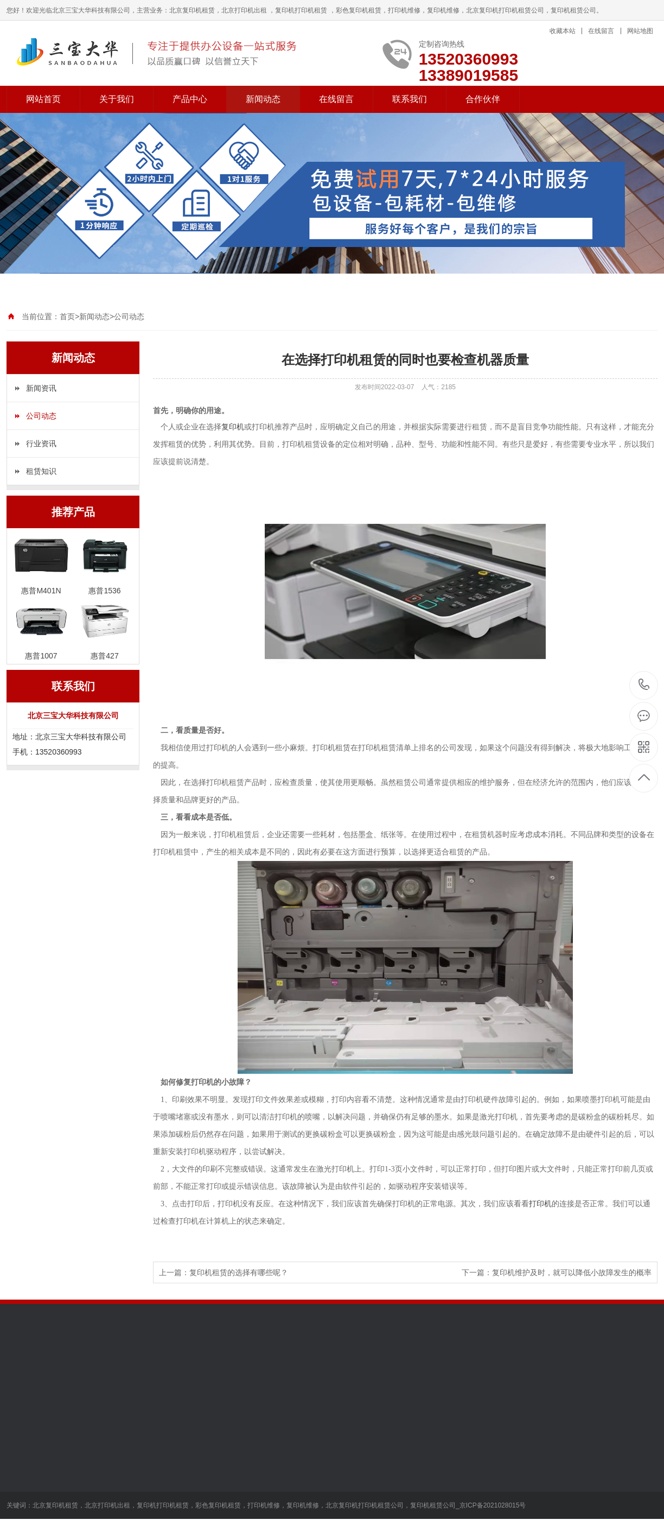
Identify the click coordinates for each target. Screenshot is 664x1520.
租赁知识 (41, 471)
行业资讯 (41, 443)
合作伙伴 (482, 99)
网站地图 (640, 31)
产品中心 (190, 99)
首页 (67, 316)
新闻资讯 (41, 388)
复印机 (232, 427)
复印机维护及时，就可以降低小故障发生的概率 (572, 1272)
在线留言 (601, 31)
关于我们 (116, 99)
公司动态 (129, 316)
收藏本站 (563, 31)
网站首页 (43, 99)
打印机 (540, 1204)
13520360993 (644, 685)
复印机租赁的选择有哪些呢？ (238, 1272)
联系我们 (409, 99)
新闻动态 (263, 99)
